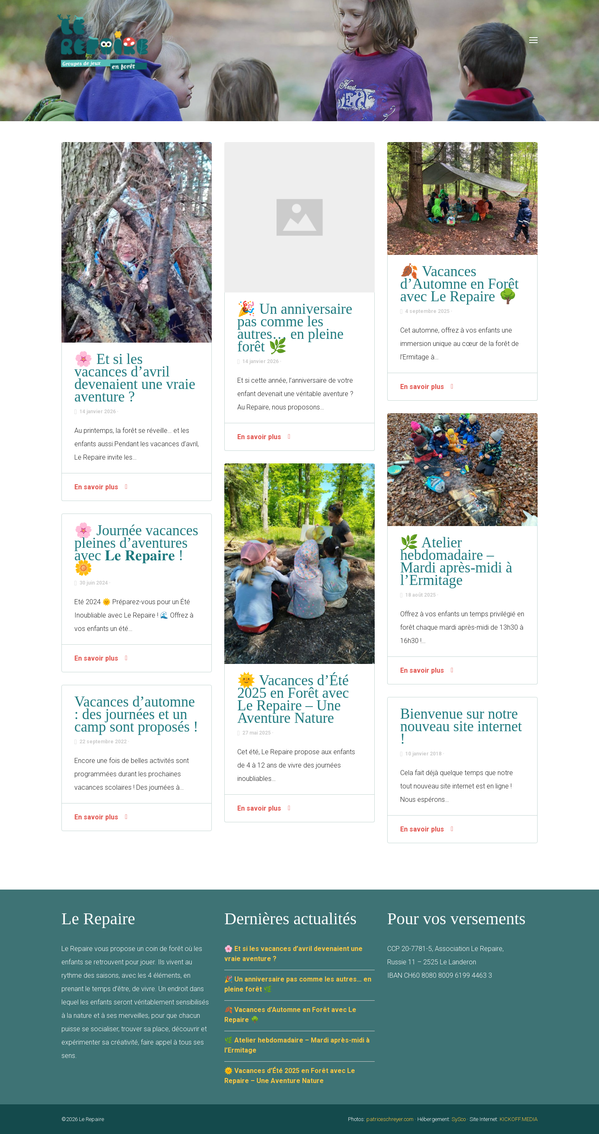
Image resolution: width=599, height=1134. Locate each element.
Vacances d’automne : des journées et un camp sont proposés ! (136, 714)
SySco (459, 1119)
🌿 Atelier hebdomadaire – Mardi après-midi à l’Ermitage (456, 561)
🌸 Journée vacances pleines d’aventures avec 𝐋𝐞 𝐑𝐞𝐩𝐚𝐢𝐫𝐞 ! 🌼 (136, 549)
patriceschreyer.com (390, 1119)
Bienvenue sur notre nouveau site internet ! (461, 726)
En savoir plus (96, 487)
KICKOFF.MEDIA (519, 1119)
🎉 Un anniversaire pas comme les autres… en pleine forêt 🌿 (294, 328)
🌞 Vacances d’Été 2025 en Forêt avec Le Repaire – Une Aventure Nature (293, 699)
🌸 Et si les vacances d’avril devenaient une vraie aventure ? (134, 378)
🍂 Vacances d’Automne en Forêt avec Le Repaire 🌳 (459, 284)
